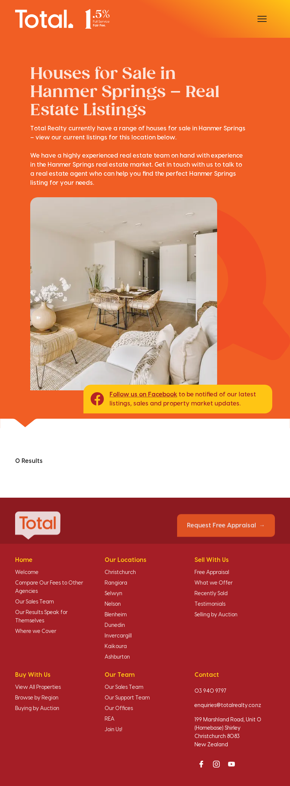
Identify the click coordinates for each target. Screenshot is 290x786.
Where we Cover (35, 631)
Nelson (113, 604)
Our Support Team (127, 698)
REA (109, 719)
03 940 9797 (210, 691)
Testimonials (209, 604)
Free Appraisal (211, 572)
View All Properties (38, 687)
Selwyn (113, 593)
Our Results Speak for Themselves (41, 617)
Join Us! (113, 729)
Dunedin (115, 625)
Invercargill (118, 636)
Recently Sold (211, 593)
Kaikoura (116, 646)
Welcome (27, 572)
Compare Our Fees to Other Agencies (49, 587)
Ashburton (117, 657)
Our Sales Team (34, 602)
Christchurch (120, 572)
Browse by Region (37, 698)
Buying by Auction (37, 708)
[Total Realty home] (62, 18)
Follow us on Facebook (143, 394)
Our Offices (119, 708)
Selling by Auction (216, 614)
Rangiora (116, 583)
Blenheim (116, 614)
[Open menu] (262, 19)
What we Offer (213, 583)
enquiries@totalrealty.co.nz (227, 705)
